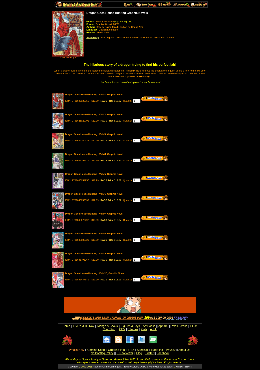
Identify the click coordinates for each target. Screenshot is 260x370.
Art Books (149, 326)
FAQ (131, 349)
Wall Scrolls (179, 326)
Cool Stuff (109, 329)
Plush (194, 326)
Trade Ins (157, 349)
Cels (144, 329)
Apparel (163, 326)
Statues (133, 329)
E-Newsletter (125, 353)
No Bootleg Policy (102, 353)
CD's (122, 329)
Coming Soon (96, 349)
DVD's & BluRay (83, 326)
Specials (142, 349)
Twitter (149, 353)
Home (66, 326)
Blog (139, 353)
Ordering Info (116, 349)
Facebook (163, 353)
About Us (184, 349)
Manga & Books (107, 326)
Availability (92, 37)
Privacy (170, 349)
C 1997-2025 (85, 366)
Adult (153, 329)
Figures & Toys (130, 326)
